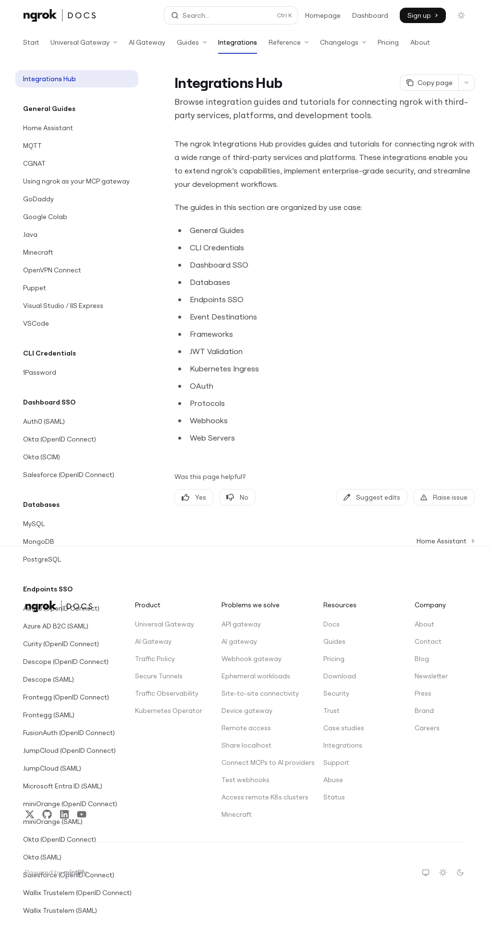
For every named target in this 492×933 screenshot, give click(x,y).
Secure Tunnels (159, 676)
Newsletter (431, 676)
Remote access (246, 728)
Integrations (237, 46)
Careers (427, 728)
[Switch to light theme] (443, 872)
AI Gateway (147, 46)
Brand (424, 710)
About (420, 46)
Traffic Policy (155, 659)
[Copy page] (429, 82)
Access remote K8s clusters (256, 797)
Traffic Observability (166, 693)
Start (31, 46)
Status (334, 797)
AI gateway (239, 641)
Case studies (343, 728)
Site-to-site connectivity (256, 693)
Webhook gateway (251, 659)
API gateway (241, 624)
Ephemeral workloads (255, 676)
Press (423, 693)
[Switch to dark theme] (460, 872)
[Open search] (231, 15)
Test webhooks (245, 780)
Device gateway (246, 710)
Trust (331, 710)
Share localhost (246, 745)
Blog (422, 659)
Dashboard (370, 15)
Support (336, 762)
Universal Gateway (164, 624)
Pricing (388, 46)
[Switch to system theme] (425, 872)
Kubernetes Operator (168, 710)
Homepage (323, 15)
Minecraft (236, 814)
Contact (428, 641)
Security (336, 693)
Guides (334, 641)
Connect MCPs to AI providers (256, 762)
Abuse (333, 780)
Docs (331, 624)
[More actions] (466, 82)
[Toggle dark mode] (461, 15)
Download (339, 676)
